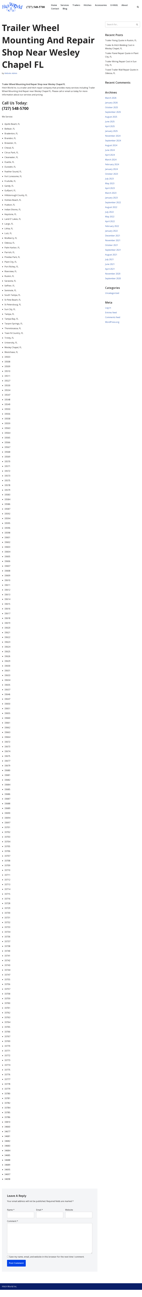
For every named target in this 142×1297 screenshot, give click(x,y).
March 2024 (110, 160)
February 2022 (112, 227)
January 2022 (111, 232)
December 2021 (112, 236)
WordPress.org (112, 323)
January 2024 (111, 169)
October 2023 (111, 174)
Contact (55, 8)
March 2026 (110, 98)
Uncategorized (112, 294)
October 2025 (111, 107)
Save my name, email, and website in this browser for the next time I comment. (46, 1264)
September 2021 (113, 251)
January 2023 (111, 198)
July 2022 (109, 213)
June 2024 (110, 150)
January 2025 (111, 131)
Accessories (101, 5)
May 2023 (109, 184)
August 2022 (111, 208)
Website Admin (10, 73)
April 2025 (110, 126)
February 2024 (112, 165)
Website (69, 1216)
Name (10, 1216)
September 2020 (113, 279)
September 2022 (113, 203)
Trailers (76, 5)
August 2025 (111, 117)
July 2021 (109, 260)
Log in (108, 309)
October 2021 (111, 246)
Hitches (87, 5)
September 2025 (113, 112)
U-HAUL (114, 5)
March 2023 (110, 193)
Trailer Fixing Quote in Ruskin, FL (121, 40)
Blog (65, 8)
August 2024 (111, 146)
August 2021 (111, 256)
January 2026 (111, 102)
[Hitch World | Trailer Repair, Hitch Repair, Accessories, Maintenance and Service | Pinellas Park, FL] (24, 6)
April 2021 (110, 270)
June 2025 (110, 122)
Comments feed (112, 319)
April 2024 (110, 155)
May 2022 (109, 217)
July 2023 (109, 179)
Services (65, 5)
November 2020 (112, 275)
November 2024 (112, 136)
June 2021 (110, 265)
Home (54, 5)
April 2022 (110, 222)
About (125, 5)
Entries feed (111, 314)
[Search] (138, 7)
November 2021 (112, 241)
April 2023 (110, 189)
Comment (12, 1228)
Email (39, 1216)
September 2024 (113, 141)
